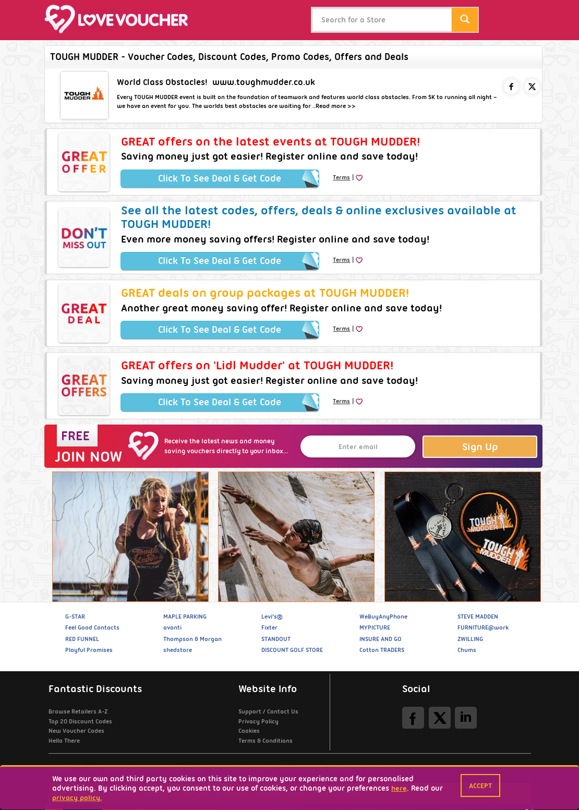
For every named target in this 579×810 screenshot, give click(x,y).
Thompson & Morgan (192, 639)
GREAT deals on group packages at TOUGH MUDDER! (265, 292)
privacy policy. (77, 797)
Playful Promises (89, 650)
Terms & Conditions (265, 740)
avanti (172, 627)
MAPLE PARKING (185, 616)
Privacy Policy (258, 721)
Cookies (249, 730)
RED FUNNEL (82, 639)
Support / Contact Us (268, 711)
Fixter (269, 627)
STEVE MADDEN (477, 616)
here (399, 788)
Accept (480, 785)
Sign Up (480, 447)
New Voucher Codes (76, 730)
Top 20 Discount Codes (80, 721)
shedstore (177, 650)
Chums (466, 650)
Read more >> (336, 106)
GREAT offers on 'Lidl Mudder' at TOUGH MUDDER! (257, 365)
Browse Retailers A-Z (78, 711)
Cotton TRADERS (381, 650)
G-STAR (75, 616)
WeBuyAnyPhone (383, 616)
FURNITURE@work (483, 627)
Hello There (64, 740)
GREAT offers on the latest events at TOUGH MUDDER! (270, 141)
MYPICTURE (374, 627)
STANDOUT (276, 639)
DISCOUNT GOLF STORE (292, 650)
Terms (341, 177)
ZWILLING (470, 639)
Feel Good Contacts (92, 627)
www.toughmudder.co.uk (263, 82)
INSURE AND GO (380, 639)
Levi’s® (271, 616)
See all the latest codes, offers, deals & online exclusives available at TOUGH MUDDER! (318, 217)
